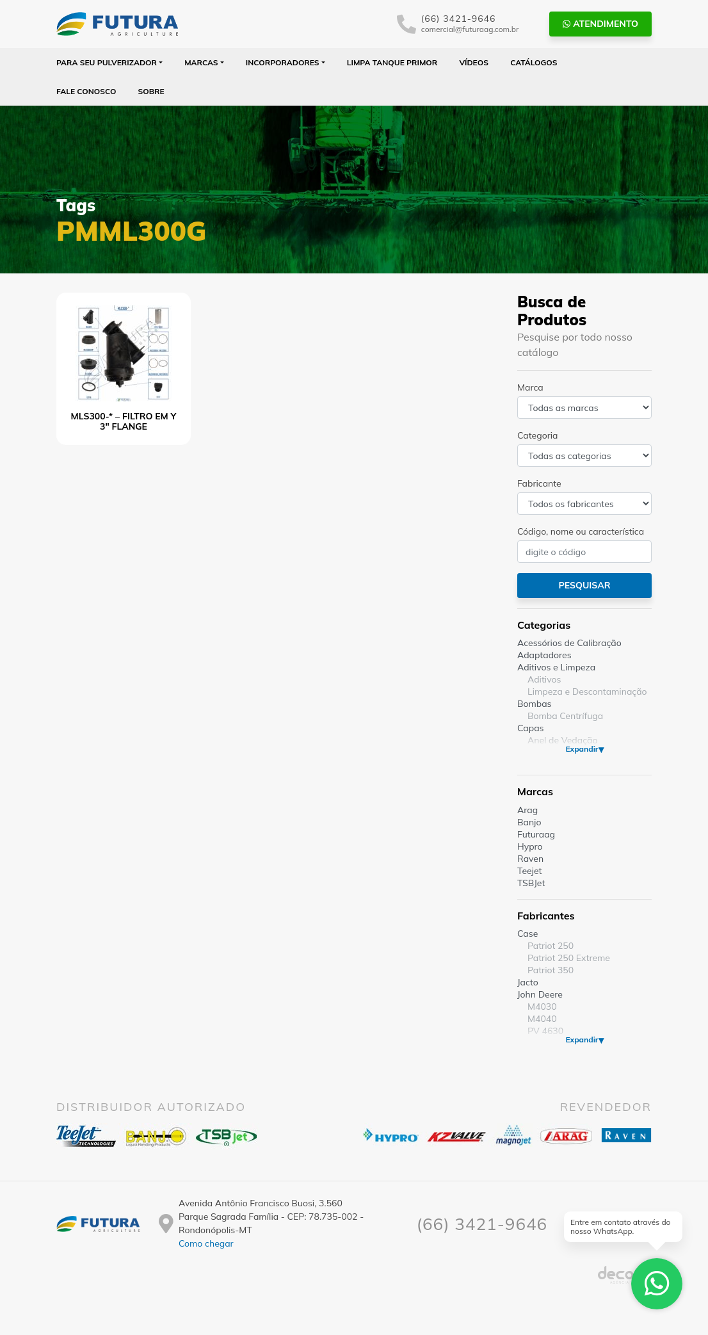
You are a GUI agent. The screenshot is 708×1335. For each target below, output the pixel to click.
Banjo (529, 822)
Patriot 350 (550, 970)
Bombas (534, 703)
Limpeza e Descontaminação (587, 691)
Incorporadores (282, 62)
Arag (527, 810)
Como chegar (206, 1243)
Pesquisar (584, 585)
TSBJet (531, 883)
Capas (530, 728)
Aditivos (544, 679)
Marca (530, 387)
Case (527, 933)
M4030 (542, 1006)
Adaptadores (544, 655)
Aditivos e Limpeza (556, 667)
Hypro (530, 846)
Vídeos (473, 62)
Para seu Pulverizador (106, 62)
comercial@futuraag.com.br (470, 29)
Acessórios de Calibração (569, 643)
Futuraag (536, 834)
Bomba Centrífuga (565, 716)
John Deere (540, 994)
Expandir (581, 749)
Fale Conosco (86, 91)
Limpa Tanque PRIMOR (392, 62)
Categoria (537, 435)
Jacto (527, 982)
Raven (530, 858)
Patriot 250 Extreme (568, 958)
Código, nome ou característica (580, 531)
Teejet (529, 871)
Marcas (201, 62)
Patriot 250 (550, 945)
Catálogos (533, 62)
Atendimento (600, 23)
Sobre (151, 91)
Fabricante (539, 483)
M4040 (542, 1018)
